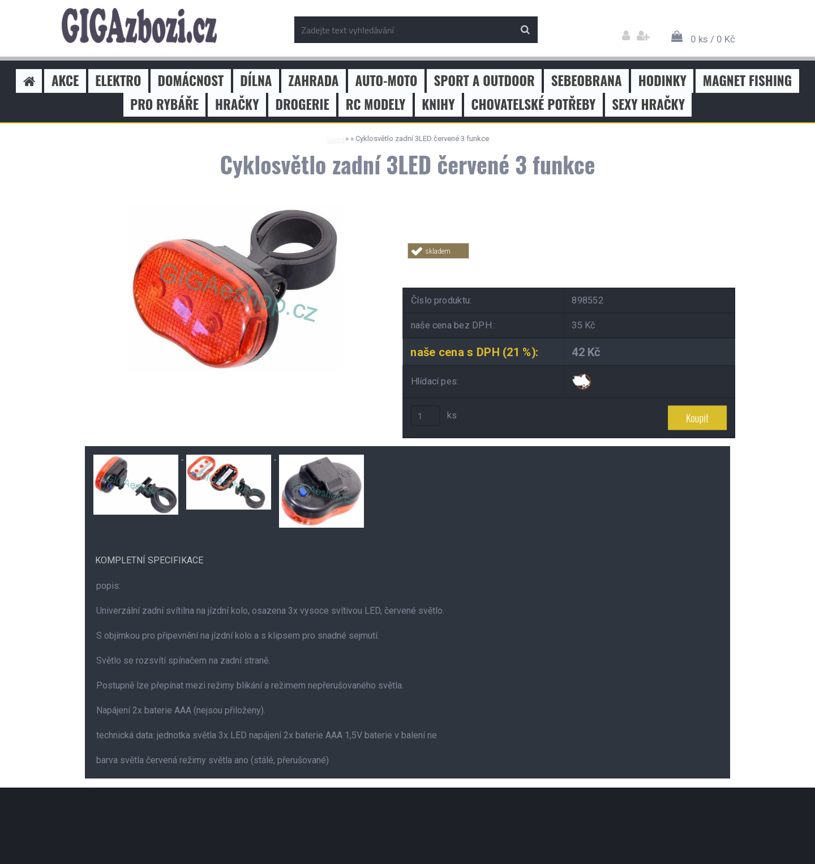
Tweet (569, 265)
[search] (525, 30)
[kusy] (425, 415)
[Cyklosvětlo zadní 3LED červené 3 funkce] (235, 208)
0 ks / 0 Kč (712, 39)
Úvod (335, 138)
